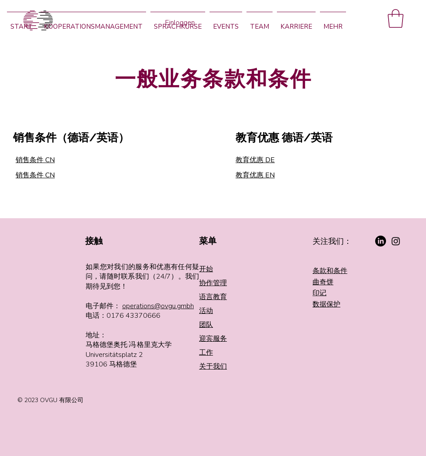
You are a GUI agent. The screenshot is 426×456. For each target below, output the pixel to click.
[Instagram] (395, 241)
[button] (395, 18)
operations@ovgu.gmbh (158, 306)
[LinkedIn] (380, 241)
